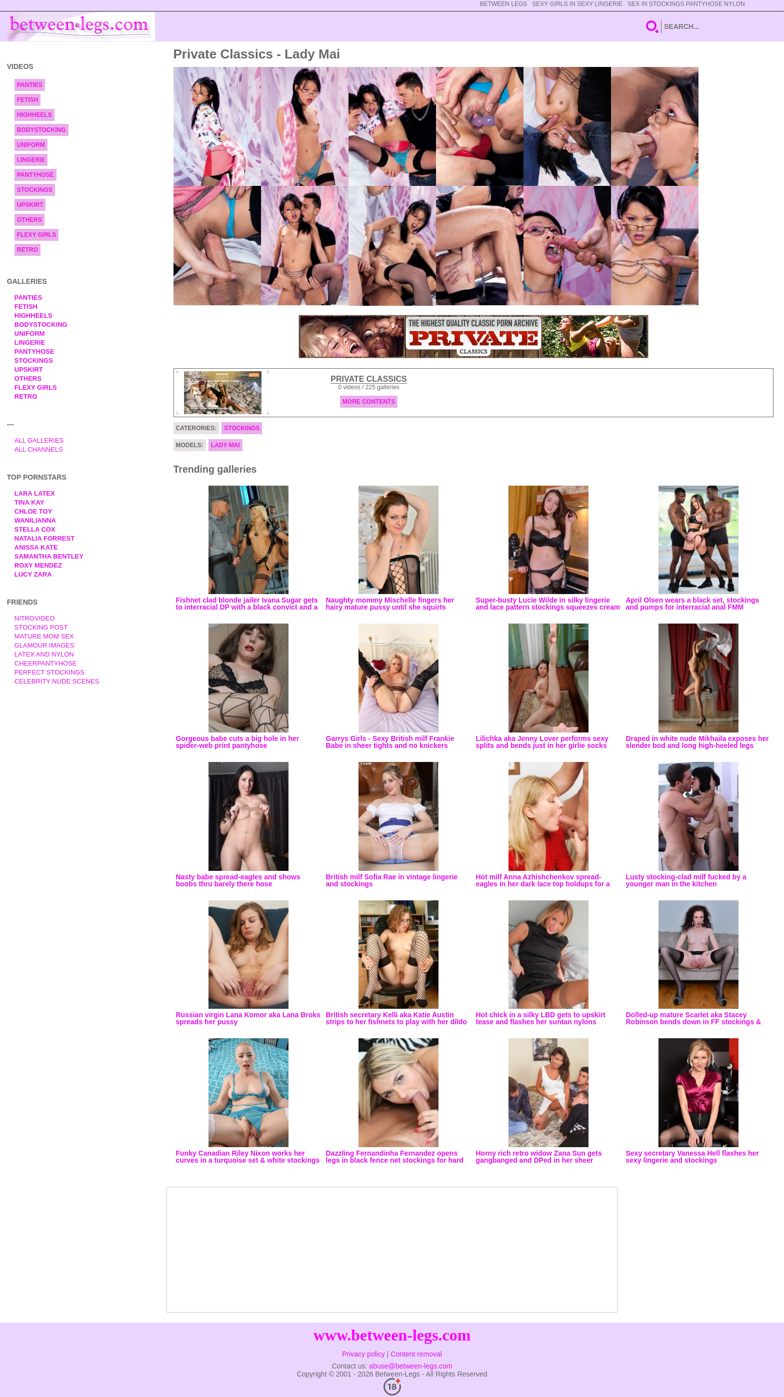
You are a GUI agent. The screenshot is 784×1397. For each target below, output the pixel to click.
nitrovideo (34, 618)
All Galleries (39, 440)
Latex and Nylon (44, 654)
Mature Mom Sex (44, 636)
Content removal (416, 1354)
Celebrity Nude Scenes (57, 681)
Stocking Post (41, 627)
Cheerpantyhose (45, 663)
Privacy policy (363, 1354)
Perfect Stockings (49, 672)
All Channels (38, 449)
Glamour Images (44, 645)
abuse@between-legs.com (410, 1366)
